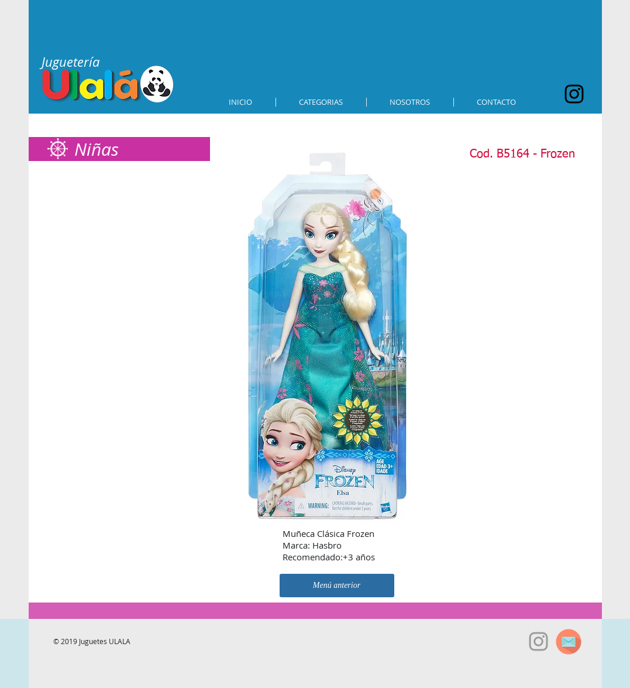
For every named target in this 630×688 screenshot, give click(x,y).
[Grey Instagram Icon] (538, 641)
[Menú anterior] (337, 585)
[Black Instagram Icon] (574, 94)
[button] (321, 102)
